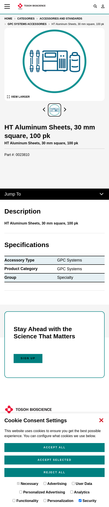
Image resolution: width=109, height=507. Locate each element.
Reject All (54, 472)
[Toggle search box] (95, 6)
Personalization (58, 501)
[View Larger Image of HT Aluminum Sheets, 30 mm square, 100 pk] (18, 96)
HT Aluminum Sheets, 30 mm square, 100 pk (78, 24)
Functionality (25, 501)
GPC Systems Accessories (27, 24)
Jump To (54, 194)
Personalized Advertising (42, 492)
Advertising (55, 484)
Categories (26, 18)
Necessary (27, 484)
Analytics (80, 492)
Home (8, 18)
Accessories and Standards (61, 18)
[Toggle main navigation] (7, 6)
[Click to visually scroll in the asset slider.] (44, 110)
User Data (82, 484)
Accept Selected (54, 459)
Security (87, 501)
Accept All (55, 447)
